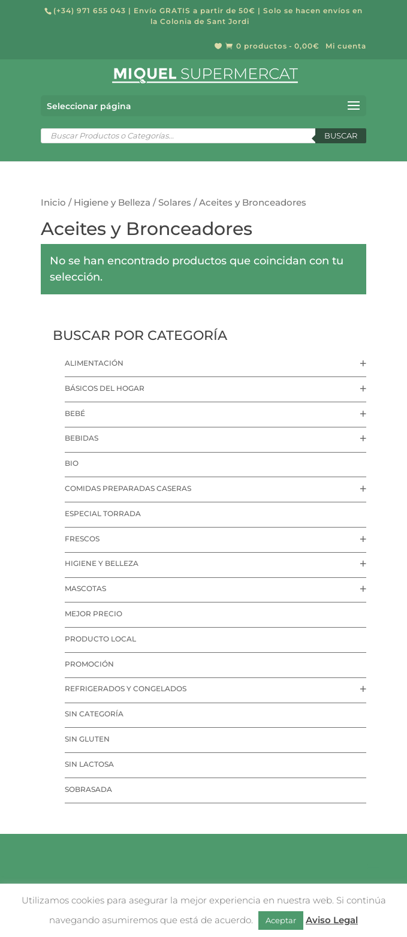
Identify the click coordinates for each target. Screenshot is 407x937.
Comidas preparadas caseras (128, 488)
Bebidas (81, 437)
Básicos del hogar (104, 388)
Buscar (340, 135)
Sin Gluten (87, 738)
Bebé (75, 413)
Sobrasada (88, 789)
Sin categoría (94, 713)
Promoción (89, 663)
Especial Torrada (103, 513)
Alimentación (94, 362)
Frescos (82, 538)
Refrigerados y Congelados (125, 688)
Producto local (100, 638)
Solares (174, 202)
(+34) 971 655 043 (89, 10)
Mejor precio (93, 613)
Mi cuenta (345, 46)
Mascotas (85, 588)
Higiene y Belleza (112, 202)
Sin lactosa (89, 764)
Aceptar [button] (281, 920)
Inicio (53, 202)
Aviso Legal (332, 920)
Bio (72, 463)
